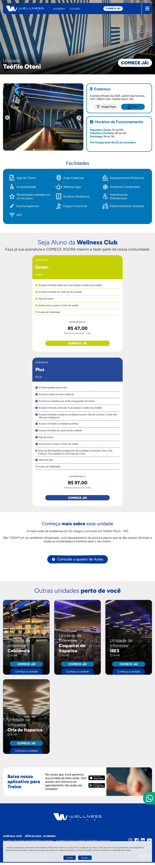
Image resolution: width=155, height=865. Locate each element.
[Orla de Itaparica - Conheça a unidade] (26, 718)
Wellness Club (12, 838)
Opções (85, 857)
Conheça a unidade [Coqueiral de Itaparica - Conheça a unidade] (77, 673)
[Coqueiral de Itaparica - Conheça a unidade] (77, 645)
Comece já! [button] (113, 8)
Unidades (59, 8)
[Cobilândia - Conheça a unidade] (26, 638)
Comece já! (131, 60)
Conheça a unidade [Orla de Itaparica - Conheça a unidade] (26, 753)
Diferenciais (34, 838)
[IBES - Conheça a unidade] (128, 638)
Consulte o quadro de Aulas (80, 560)
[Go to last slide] (7, 117)
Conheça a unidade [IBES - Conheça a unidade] (128, 673)
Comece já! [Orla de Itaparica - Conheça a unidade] (26, 745)
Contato (75, 8)
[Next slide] (79, 117)
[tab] (33, 149)
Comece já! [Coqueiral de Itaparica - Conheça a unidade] (77, 666)
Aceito (70, 857)
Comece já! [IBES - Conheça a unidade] (128, 666)
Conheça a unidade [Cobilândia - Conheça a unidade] (26, 673)
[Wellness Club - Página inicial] (25, 8)
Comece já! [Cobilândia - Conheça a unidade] (26, 666)
